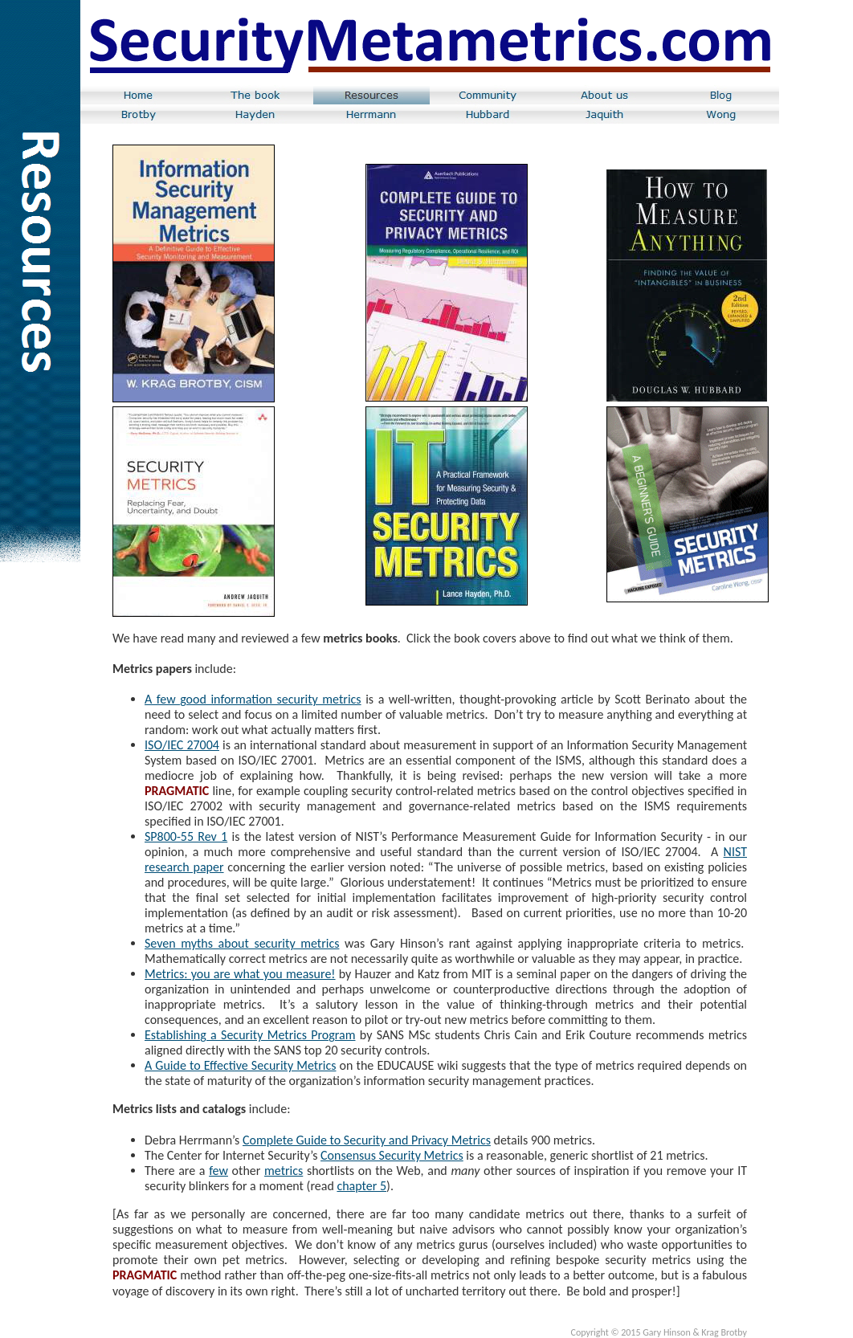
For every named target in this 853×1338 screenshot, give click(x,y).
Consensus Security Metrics (391, 1155)
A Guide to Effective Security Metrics (240, 1065)
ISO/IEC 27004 (182, 745)
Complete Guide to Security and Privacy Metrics (367, 1140)
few (218, 1170)
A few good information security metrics (253, 699)
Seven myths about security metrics (242, 943)
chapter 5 (361, 1185)
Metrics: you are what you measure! (240, 973)
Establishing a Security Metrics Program (250, 1034)
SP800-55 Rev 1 (186, 836)
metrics (283, 1170)
